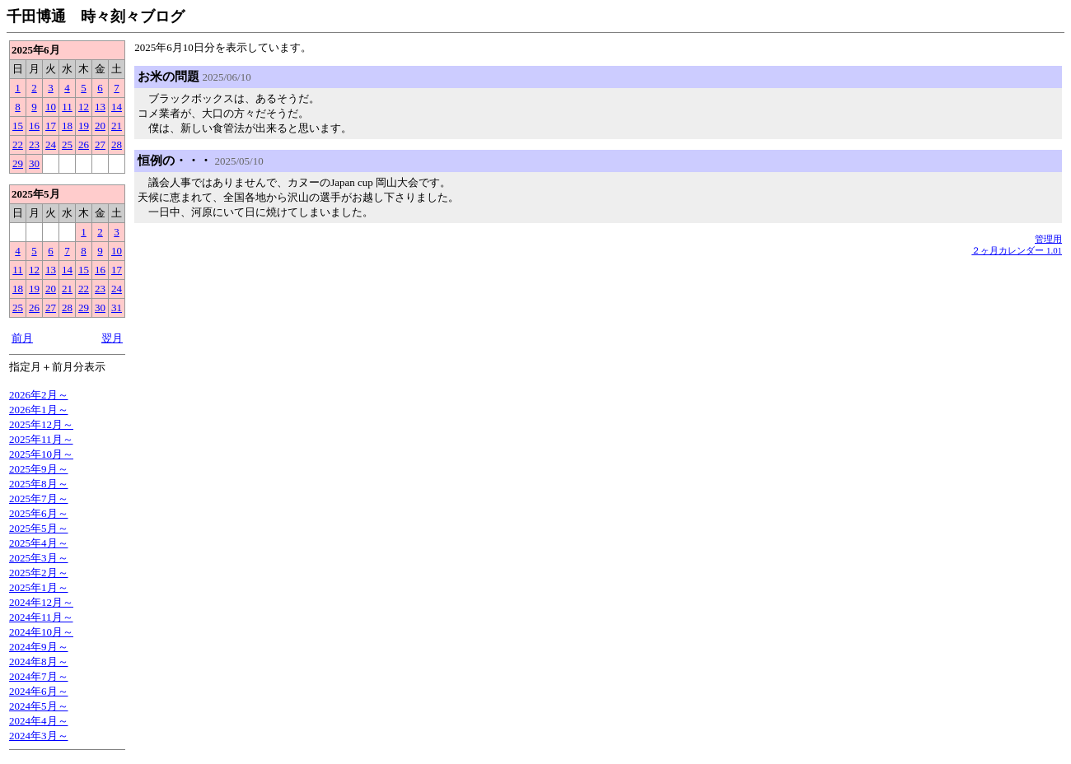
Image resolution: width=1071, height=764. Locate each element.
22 (17, 144)
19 (83, 125)
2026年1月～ (38, 409)
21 (116, 125)
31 (116, 307)
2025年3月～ (38, 558)
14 (116, 106)
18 (67, 125)
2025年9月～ (38, 469)
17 (50, 125)
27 (100, 144)
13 (100, 106)
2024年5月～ (38, 706)
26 (83, 144)
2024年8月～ (38, 661)
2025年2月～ (38, 572)
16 (34, 125)
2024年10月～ (41, 632)
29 (17, 163)
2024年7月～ (38, 676)
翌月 (112, 338)
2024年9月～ (38, 647)
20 (100, 125)
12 (83, 106)
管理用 (1048, 239)
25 (67, 144)
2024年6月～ (38, 691)
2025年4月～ (38, 543)
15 (17, 125)
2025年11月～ (41, 439)
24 (50, 144)
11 (67, 106)
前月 (22, 338)
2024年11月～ (41, 617)
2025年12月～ (41, 424)
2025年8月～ (38, 484)
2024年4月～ (38, 721)
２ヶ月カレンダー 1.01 (1016, 250)
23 (34, 144)
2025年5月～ (38, 528)
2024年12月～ (41, 602)
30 (34, 163)
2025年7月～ (38, 498)
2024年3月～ (38, 735)
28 (116, 144)
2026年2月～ (38, 395)
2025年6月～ (38, 513)
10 (50, 106)
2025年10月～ (41, 454)
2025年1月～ (38, 587)
